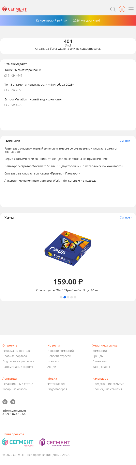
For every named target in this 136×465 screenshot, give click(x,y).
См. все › (126, 140)
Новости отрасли (59, 356)
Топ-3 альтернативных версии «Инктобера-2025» (39, 84)
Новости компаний (60, 351)
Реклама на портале (16, 351)
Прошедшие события (107, 389)
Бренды (97, 356)
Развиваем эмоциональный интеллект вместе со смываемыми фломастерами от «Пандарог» (61, 150)
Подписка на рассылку (18, 361)
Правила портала (14, 356)
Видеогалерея (57, 389)
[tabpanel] (68, 258)
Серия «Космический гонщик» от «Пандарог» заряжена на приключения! (56, 159)
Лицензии (99, 361)
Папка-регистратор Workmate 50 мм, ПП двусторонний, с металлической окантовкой (63, 166)
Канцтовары (101, 367)
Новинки (53, 361)
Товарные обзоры (15, 389)
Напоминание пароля (17, 367)
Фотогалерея (56, 384)
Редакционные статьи (17, 384)
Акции (51, 367)
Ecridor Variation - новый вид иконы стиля (33, 99)
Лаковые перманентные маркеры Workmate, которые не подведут (51, 180)
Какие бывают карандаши (22, 70)
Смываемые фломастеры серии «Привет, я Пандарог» (42, 173)
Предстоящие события (108, 384)
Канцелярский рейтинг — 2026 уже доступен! (68, 20)
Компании (99, 351)
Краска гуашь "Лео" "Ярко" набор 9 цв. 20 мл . (68, 290)
